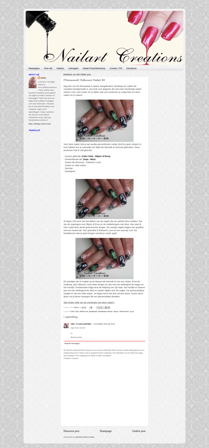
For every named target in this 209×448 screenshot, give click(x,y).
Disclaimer (132, 68)
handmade (93, 311)
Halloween (84, 311)
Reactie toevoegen (72, 343)
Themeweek (124, 311)
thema (115, 311)
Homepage (106, 431)
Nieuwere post (71, 431)
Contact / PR (116, 68)
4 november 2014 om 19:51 (104, 324)
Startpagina (34, 68)
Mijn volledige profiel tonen (40, 124)
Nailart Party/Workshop (94, 68)
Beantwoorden (76, 337)
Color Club (74, 311)
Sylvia (43, 78)
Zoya (132, 311)
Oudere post (139, 431)
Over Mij (48, 68)
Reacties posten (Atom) (85, 437)
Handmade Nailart (105, 311)
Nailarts (60, 68)
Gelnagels (73, 68)
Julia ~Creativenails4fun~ (82, 324)
